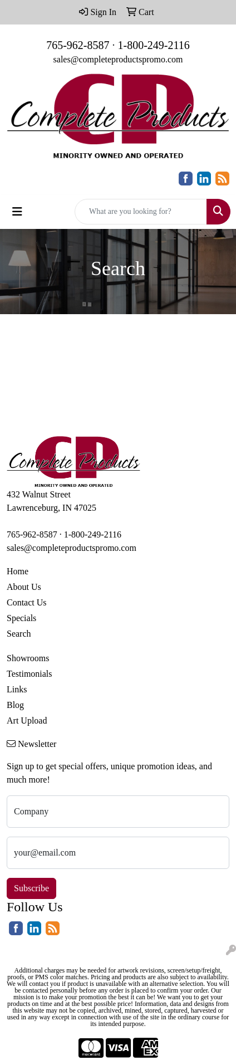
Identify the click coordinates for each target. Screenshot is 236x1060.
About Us (24, 587)
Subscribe (31, 888)
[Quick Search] (141, 211)
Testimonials (29, 673)
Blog (15, 705)
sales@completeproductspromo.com (118, 59)
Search (19, 633)
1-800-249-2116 (154, 45)
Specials (21, 618)
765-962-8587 (77, 45)
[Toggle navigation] (17, 211)
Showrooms (28, 658)
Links (17, 689)
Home (17, 571)
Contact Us (27, 602)
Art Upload (27, 720)
